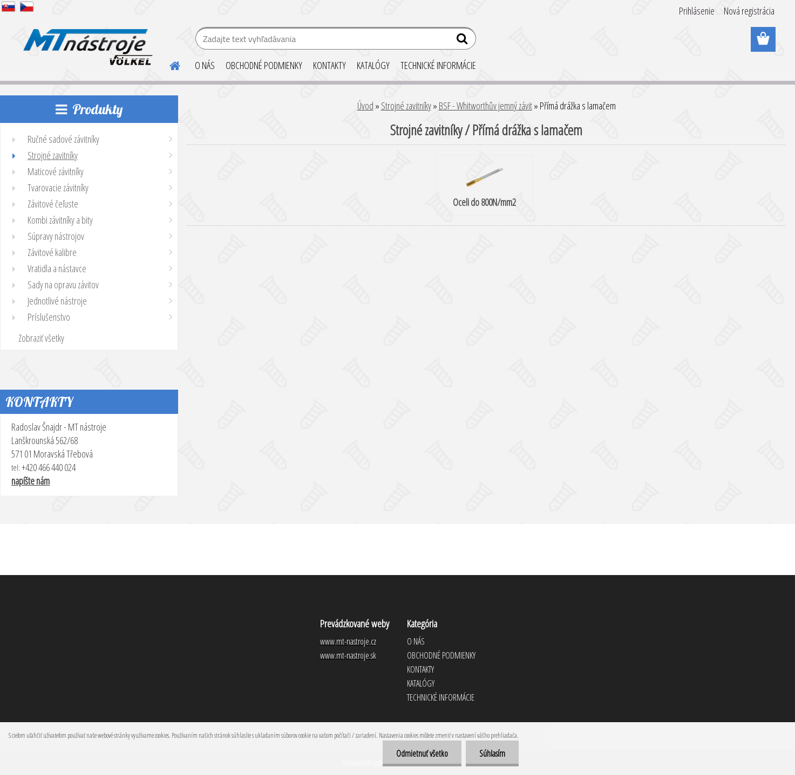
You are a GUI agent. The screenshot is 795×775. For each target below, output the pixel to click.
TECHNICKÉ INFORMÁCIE (438, 65)
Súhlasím (492, 753)
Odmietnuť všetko (422, 753)
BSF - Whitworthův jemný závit (485, 105)
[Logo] (86, 40)
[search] (463, 41)
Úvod (365, 105)
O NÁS (205, 65)
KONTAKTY (329, 65)
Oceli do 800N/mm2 (484, 186)
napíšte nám (30, 480)
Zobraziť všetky (41, 337)
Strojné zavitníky (406, 105)
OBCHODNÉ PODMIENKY (264, 65)
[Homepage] (169, 64)
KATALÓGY (373, 65)
